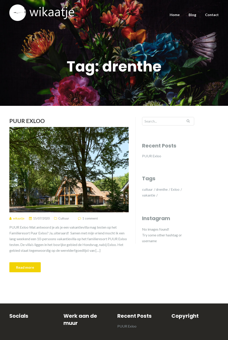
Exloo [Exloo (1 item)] (175, 189)
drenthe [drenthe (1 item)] (162, 189)
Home (175, 14)
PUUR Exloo (27, 120)
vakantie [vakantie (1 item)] (148, 195)
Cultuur (63, 218)
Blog (192, 14)
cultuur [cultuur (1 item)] (147, 189)
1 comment (90, 218)
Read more (25, 267)
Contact (212, 14)
